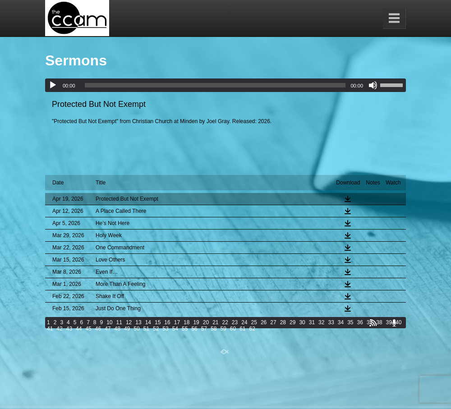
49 (127, 329)
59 (223, 329)
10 (109, 322)
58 (213, 329)
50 (136, 329)
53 (165, 329)
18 (186, 322)
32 (321, 322)
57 (204, 329)
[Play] (52, 85)
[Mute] (372, 85)
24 (244, 322)
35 (350, 322)
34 (341, 322)
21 (215, 322)
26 (264, 322)
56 (194, 329)
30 (302, 322)
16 (167, 322)
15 (158, 322)
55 (185, 329)
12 (129, 322)
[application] (225, 85)
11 (119, 322)
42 (59, 329)
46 (98, 329)
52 (156, 329)
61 (242, 329)
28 (283, 322)
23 (235, 322)
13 (138, 322)
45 (88, 329)
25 (254, 322)
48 (117, 329)
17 (177, 322)
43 (69, 329)
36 (360, 322)
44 (79, 329)
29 (292, 322)
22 (225, 322)
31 (312, 322)
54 (175, 329)
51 (146, 329)
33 (331, 322)
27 (273, 322)
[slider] (215, 85)
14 (148, 322)
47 (107, 329)
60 (233, 329)
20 (206, 322)
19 (196, 322)
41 (50, 329)
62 (252, 329)
